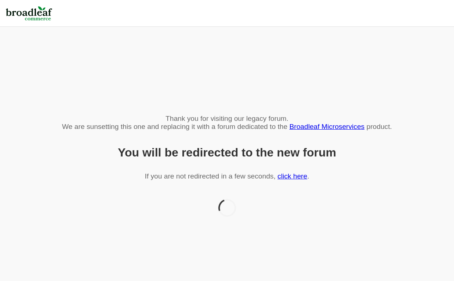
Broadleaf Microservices (326, 126)
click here (292, 176)
